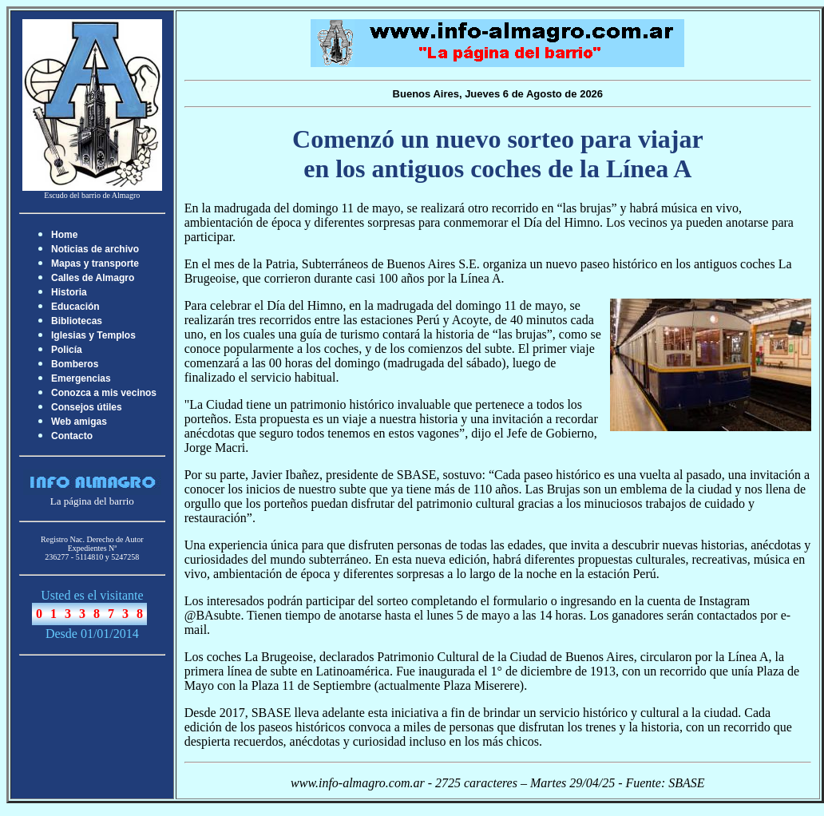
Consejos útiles (86, 407)
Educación (75, 306)
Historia (69, 292)
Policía (66, 349)
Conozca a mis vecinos (103, 392)
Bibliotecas (76, 321)
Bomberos (74, 364)
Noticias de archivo (95, 249)
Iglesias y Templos (93, 335)
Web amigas (79, 421)
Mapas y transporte (95, 263)
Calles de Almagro (92, 277)
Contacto (72, 436)
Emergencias (81, 378)
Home (64, 234)
